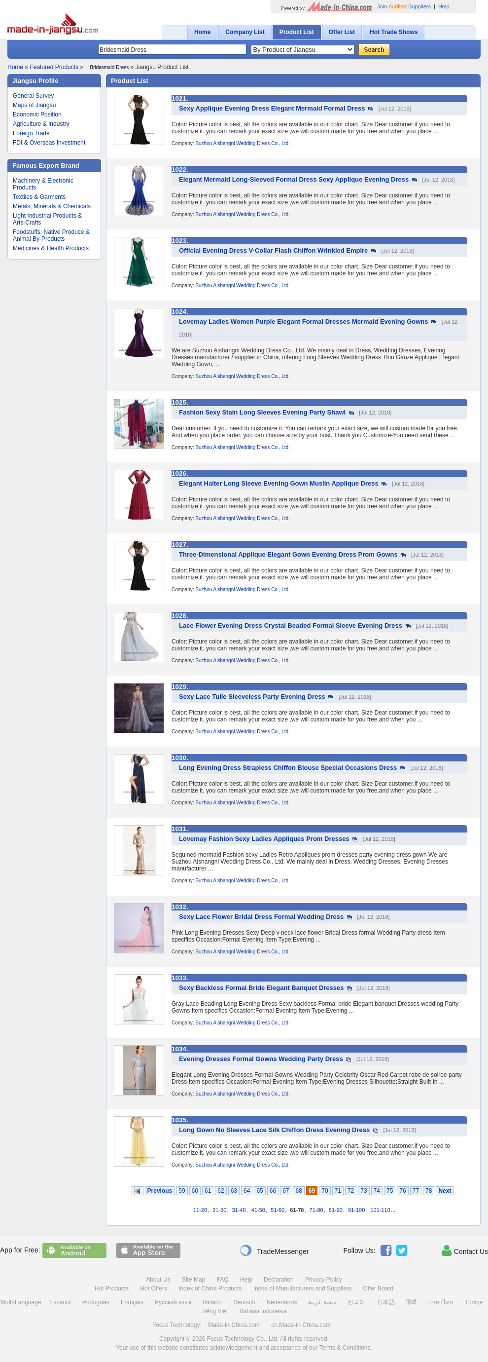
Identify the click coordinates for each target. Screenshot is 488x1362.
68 (298, 1190)
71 (338, 1190)
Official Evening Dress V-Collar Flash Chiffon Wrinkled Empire (273, 250)
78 (428, 1190)
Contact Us (465, 1250)
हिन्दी (411, 1302)
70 (324, 1190)
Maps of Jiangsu (34, 105)
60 (195, 1190)
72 (351, 1190)
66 (273, 1190)
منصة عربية (322, 1302)
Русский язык (173, 1302)
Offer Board (378, 1288)
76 (402, 1190)
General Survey (33, 95)
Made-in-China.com (234, 1325)
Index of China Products (210, 1288)
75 (389, 1190)
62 (220, 1190)
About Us (158, 1279)
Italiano (212, 1302)
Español (59, 1302)
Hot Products (112, 1288)
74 (377, 1190)
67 (285, 1190)
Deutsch (244, 1302)
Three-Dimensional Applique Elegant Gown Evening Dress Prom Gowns (288, 554)
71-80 (316, 1210)
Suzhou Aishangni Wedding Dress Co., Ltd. (242, 143)
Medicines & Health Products (51, 248)
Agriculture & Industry (41, 123)
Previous (160, 1190)
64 (247, 1190)
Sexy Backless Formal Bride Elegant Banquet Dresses (261, 987)
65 (259, 1190)
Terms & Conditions (344, 1347)
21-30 (219, 1210)
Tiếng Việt (214, 1311)
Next (444, 1190)
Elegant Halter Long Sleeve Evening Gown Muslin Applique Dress (279, 483)
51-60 (277, 1210)
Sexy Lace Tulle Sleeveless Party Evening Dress (252, 696)
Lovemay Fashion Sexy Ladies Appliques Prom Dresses (264, 838)
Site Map (193, 1279)
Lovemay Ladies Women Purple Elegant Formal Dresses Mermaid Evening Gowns (303, 321)
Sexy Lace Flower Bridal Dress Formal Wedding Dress (261, 916)
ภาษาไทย (440, 1302)
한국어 (356, 1302)
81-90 (336, 1210)
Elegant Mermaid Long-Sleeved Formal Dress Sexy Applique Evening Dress (294, 179)
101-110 (380, 1210)
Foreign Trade (31, 133)
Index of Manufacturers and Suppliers (302, 1288)
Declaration (279, 1279)
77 (416, 1190)
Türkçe (474, 1302)
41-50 (258, 1210)
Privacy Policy (323, 1279)
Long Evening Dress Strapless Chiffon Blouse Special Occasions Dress (288, 767)
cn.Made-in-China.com (301, 1325)
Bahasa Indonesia (263, 1311)
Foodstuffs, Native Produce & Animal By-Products (51, 235)
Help (444, 6)
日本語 (386, 1302)
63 (234, 1190)
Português (95, 1302)
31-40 (239, 1210)
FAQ (223, 1279)
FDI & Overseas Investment (49, 142)
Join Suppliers (404, 6)
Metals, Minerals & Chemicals (52, 206)
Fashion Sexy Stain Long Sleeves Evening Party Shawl (262, 412)
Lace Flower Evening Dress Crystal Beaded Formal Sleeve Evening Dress (290, 625)
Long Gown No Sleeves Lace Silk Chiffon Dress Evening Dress (274, 1130)
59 (181, 1190)
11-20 (200, 1210)
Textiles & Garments (39, 196)
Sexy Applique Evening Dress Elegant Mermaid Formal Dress (272, 108)
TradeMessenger (274, 1250)
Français (132, 1302)
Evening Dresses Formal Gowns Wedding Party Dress (261, 1058)
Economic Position (37, 114)
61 (208, 1190)
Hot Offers (153, 1288)
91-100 (356, 1210)
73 (363, 1190)
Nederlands (282, 1302)
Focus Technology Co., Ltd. (243, 1338)
